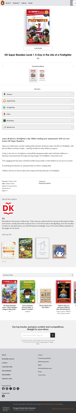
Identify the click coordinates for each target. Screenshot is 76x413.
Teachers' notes (7, 378)
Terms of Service (55, 404)
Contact (4, 363)
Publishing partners (43, 361)
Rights (40, 365)
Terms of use (41, 375)
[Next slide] (72, 275)
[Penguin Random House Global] (7, 409)
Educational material (45, 183)
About (4, 355)
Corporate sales (7, 367)
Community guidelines (44, 358)
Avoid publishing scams (45, 368)
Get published (6, 370)
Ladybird (27, 311)
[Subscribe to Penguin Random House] (52, 335)
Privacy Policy (44, 404)
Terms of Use (43, 342)
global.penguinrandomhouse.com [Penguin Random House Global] (63, 409)
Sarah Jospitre (60, 311)
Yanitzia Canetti (65, 313)
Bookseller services (8, 359)
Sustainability (6, 374)
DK (38, 58)
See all (4, 261)
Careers (40, 355)
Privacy (40, 371)
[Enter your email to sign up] (36, 335)
